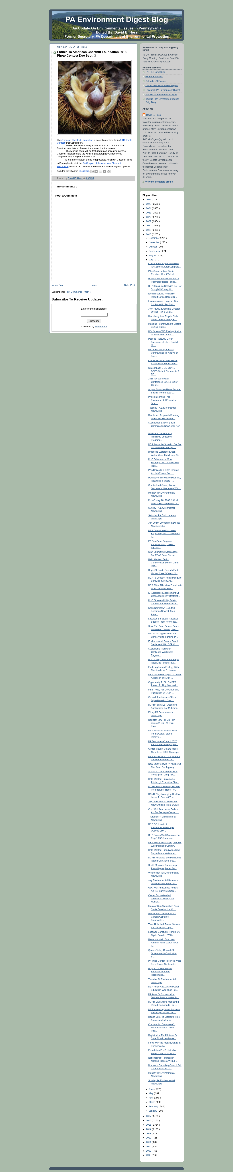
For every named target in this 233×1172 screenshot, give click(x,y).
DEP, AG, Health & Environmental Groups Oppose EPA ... (161, 827)
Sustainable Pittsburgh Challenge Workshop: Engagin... (160, 652)
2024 (149, 208)
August (153, 255)
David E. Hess (153, 115)
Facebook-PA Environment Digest (162, 90)
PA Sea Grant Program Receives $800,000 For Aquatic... (161, 544)
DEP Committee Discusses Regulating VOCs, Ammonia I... (164, 533)
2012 (149, 1138)
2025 (149, 204)
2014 (149, 1129)
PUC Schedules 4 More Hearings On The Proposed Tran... (163, 462)
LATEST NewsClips (155, 72)
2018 (149, 234)
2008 (149, 1155)
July (151, 259)
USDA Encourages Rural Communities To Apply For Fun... (163, 352)
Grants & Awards (154, 76)
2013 (149, 1133)
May (151, 1093)
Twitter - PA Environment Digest (161, 85)
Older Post (129, 285)
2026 (149, 199)
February (154, 1106)
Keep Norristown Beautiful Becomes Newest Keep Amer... (161, 611)
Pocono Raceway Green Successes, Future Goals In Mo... (163, 342)
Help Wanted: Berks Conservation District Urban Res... (163, 562)
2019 (149, 230)
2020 (149, 225)
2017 (149, 1116)
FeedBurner (101, 326)
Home (94, 285)
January (153, 1111)
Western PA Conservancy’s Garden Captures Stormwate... (162, 916)
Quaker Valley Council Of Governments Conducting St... (162, 953)
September (155, 251)
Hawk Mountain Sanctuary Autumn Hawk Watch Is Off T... (163, 942)
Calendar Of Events (155, 81)
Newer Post (57, 285)
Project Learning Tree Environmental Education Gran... (162, 400)
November (154, 242)
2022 (149, 217)
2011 (149, 1142)
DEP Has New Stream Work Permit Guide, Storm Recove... (162, 733)
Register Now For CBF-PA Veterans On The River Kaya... (161, 723)
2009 (149, 1151)
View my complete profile (159, 182)
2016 (149, 1120)
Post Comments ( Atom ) (78, 292)
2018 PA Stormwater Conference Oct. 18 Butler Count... (163, 381)
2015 (149, 1125)
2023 (149, 212)
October (153, 247)
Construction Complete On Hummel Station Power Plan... (161, 1027)
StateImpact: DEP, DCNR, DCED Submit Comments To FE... (164, 371)
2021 (149, 221)
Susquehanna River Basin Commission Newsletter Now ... (164, 425)
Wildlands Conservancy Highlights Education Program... (160, 436)
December (154, 238)
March (152, 1102)
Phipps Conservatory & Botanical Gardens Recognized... (160, 971)
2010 (149, 1146)
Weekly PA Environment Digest (161, 94)
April (151, 1097)
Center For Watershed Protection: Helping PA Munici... (161, 898)
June (152, 1089)
